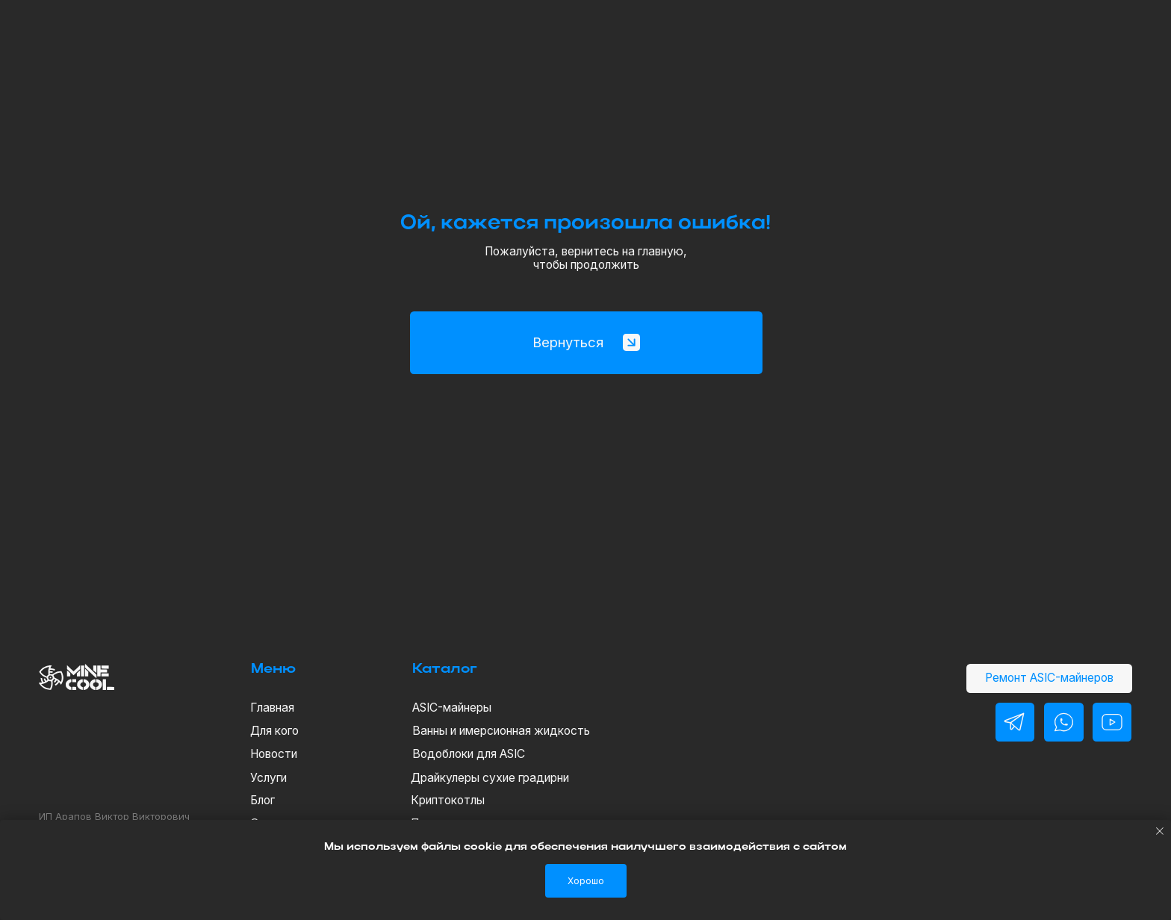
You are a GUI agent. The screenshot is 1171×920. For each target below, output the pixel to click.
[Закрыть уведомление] (1159, 831)
